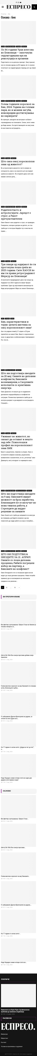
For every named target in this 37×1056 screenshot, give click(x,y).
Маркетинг (4, 1038)
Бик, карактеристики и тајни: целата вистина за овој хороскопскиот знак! (16, 324)
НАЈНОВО (7, 791)
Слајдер (18, 46)
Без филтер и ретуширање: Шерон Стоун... (15, 819)
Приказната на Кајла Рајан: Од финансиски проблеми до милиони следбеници (15, 1011)
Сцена (12, 318)
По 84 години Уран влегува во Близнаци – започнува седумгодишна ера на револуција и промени (17, 54)
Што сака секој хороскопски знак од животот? (18, 163)
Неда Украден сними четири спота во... (14, 962)
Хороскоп (24, 46)
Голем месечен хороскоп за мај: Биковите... (15, 876)
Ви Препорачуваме (10, 46)
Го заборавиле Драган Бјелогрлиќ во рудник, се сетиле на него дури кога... (16, 717)
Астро (2, 46)
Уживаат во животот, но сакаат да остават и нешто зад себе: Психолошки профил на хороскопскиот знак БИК (17, 442)
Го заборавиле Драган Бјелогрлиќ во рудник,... (16, 905)
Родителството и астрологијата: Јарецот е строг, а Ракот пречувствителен (16, 214)
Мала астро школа (10, 370)
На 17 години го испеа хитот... (11, 934)
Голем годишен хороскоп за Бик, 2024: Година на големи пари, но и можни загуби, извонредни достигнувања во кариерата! (17, 110)
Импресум (4, 1034)
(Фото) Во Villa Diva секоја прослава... (13, 847)
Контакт (3, 1042)
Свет (2, 318)
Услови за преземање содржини (11, 1046)
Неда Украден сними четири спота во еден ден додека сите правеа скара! (16, 779)
